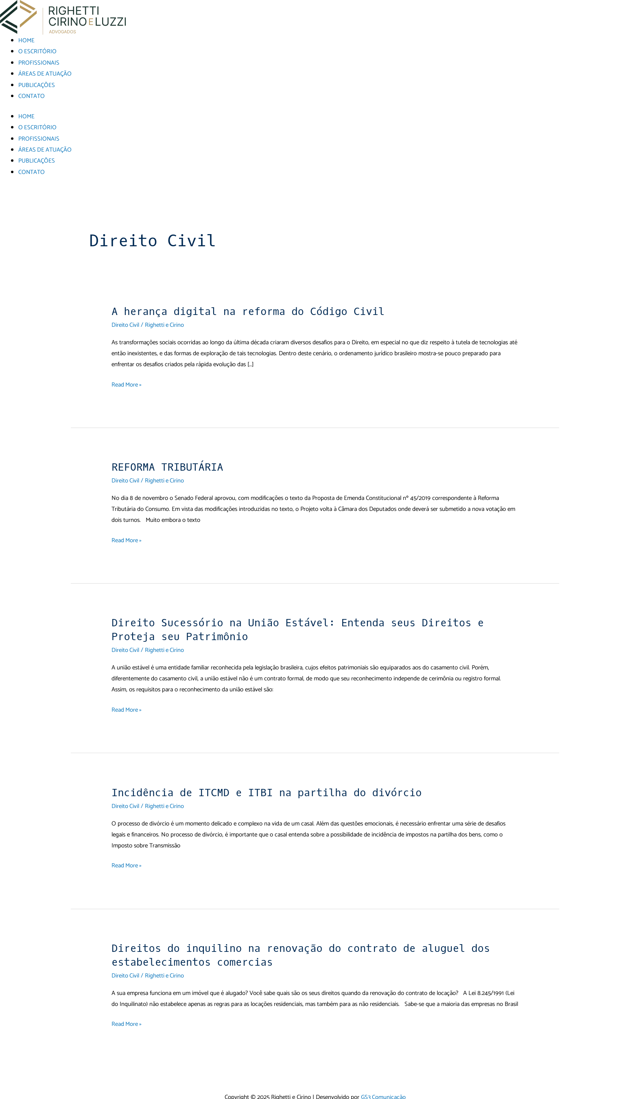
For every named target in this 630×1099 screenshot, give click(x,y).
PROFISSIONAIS (39, 62)
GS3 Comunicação (383, 1093)
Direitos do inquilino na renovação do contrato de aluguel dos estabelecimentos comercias (305, 952)
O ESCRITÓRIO (37, 51)
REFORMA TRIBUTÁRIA (169, 465)
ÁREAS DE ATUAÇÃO (45, 73)
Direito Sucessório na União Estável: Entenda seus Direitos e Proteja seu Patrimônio (302, 627)
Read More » (127, 382)
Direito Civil (126, 323)
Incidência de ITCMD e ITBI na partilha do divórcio (270, 789)
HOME (26, 40)
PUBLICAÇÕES (36, 84)
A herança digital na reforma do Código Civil (251, 309)
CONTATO (31, 95)
